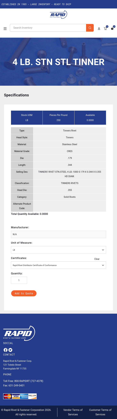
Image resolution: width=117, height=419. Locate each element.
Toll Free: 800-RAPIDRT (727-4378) (23, 381)
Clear (97, 259)
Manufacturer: (20, 227)
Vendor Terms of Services (73, 412)
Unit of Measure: (21, 242)
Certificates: (19, 258)
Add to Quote (24, 293)
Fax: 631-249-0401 (14, 385)
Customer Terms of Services (100, 412)
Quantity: (17, 273)
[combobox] (58, 249)
